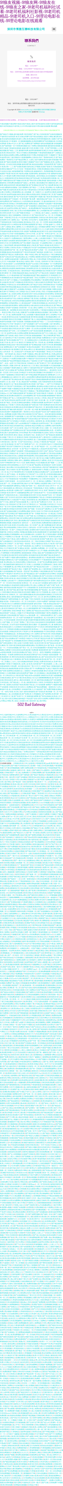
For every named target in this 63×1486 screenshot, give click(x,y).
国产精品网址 (36, 465)
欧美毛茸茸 (25, 1362)
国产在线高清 (40, 692)
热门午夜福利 (52, 798)
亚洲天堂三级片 (32, 400)
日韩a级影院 (26, 1210)
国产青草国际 (52, 148)
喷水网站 (47, 1418)
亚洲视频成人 (6, 953)
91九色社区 (15, 1362)
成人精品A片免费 (20, 354)
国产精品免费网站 (29, 386)
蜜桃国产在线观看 (45, 204)
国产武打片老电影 (41, 655)
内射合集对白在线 (36, 305)
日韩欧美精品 (11, 1230)
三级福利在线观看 (23, 581)
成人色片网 (4, 1353)
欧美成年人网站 (21, 139)
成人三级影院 (25, 671)
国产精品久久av (22, 615)
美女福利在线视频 (8, 139)
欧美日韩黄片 (32, 384)
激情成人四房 (41, 467)
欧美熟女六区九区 (31, 678)
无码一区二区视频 (17, 1263)
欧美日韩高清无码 (8, 153)
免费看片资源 (24, 1027)
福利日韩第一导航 (40, 604)
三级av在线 (52, 1439)
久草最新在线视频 (36, 402)
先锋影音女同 (45, 675)
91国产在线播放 (21, 777)
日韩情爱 (22, 1189)
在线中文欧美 (40, 530)
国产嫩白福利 (12, 409)
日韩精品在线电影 (24, 842)
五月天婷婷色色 (23, 1360)
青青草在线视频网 (31, 1045)
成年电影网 (17, 1096)
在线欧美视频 (19, 851)
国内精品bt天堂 (29, 222)
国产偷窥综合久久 (16, 201)
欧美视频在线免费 (49, 1085)
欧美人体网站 (38, 1427)
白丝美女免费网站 (14, 1200)
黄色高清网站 (21, 562)
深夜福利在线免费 (14, 1152)
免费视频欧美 (24, 1323)
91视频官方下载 (54, 155)
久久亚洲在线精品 (18, 356)
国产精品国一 (52, 442)
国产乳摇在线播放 (54, 786)
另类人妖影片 (18, 643)
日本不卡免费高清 (37, 476)
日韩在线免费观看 (43, 879)
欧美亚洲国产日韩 (32, 1105)
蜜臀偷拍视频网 (25, 1332)
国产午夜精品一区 (25, 1459)
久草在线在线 (27, 488)
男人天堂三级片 (21, 1237)
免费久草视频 (42, 578)
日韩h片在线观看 (31, 229)
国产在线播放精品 (21, 560)
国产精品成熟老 (7, 516)
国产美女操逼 (54, 409)
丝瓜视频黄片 (13, 948)
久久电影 (3, 1251)
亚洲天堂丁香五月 (27, 796)
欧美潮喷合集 (17, 407)
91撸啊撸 (50, 1321)
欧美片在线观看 (17, 1399)
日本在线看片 (5, 428)
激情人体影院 (43, 1094)
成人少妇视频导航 (43, 210)
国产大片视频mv (13, 280)
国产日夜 (45, 1482)
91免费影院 (47, 1008)
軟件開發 (37, 110)
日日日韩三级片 (52, 1108)
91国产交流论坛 (36, 1027)
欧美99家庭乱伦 (56, 322)
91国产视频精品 (45, 162)
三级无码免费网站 (31, 1365)
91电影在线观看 (33, 1344)
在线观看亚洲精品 (11, 904)
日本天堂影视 (12, 507)
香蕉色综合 (56, 1265)
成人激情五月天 (15, 377)
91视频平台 (54, 1388)
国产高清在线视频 (40, 396)
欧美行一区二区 (21, 601)
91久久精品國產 (26, 897)
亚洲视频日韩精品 (40, 1196)
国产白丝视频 (29, 312)
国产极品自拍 (27, 250)
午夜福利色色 (32, 190)
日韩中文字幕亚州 (10, 391)
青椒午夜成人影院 (32, 1337)
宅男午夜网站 (38, 1418)
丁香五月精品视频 (6, 1001)
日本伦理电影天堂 (42, 923)
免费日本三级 (48, 867)
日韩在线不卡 (25, 1369)
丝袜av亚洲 (34, 1476)
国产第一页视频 (34, 513)
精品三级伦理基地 (28, 500)
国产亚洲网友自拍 (16, 430)
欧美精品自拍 (32, 937)
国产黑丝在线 (19, 1226)
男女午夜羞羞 (18, 516)
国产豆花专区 (10, 497)
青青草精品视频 (11, 287)
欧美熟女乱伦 (48, 305)
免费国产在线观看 (16, 451)
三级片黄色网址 (54, 324)
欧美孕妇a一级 (8, 1136)
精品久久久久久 (23, 1452)
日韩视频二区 (32, 911)
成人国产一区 (10, 955)
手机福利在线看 (5, 231)
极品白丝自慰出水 (23, 287)
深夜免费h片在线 (7, 1182)
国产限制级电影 (23, 1013)
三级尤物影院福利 (8, 564)
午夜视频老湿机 (18, 953)
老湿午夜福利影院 (21, 624)
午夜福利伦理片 (29, 974)
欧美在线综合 (57, 1018)
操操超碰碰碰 (37, 335)
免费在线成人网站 (20, 1036)
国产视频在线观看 (21, 513)
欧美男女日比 (18, 574)
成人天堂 (41, 1374)
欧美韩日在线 (11, 1073)
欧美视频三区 (53, 379)
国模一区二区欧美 (51, 428)
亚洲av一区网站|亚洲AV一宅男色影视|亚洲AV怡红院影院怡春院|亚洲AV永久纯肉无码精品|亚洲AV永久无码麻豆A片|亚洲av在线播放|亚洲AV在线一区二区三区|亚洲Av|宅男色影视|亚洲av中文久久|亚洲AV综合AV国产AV (31, 754)
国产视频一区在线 (34, 509)
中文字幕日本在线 (46, 511)
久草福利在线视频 (36, 671)
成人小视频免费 (20, 1082)
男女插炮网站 (36, 280)
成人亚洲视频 (48, 342)
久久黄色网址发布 (43, 340)
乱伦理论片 (51, 1025)
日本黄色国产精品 (39, 1166)
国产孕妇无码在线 (6, 957)
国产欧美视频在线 (48, 141)
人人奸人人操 (15, 661)
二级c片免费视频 (24, 1071)
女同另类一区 (16, 449)
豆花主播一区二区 (45, 400)
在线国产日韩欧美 (28, 1154)
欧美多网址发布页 (27, 1080)
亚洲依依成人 (17, 1478)
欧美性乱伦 (43, 1226)
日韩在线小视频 (13, 1316)
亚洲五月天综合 (47, 150)
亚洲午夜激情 (10, 481)
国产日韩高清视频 (28, 326)
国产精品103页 (26, 807)
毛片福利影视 (43, 268)
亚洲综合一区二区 (28, 583)
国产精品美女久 (44, 254)
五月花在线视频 (6, 1094)
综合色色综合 (43, 927)
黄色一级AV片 (17, 967)
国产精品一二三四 (35, 187)
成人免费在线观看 (14, 315)
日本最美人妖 (24, 421)
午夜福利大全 (31, 363)
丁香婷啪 (3, 1316)
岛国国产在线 (49, 1277)
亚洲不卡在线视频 (43, 974)
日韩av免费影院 (40, 1425)
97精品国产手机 (6, 1265)
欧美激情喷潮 (37, 518)
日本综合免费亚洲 (55, 1351)
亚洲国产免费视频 (46, 1365)
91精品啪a (59, 1230)
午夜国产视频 (46, 1048)
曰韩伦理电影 (35, 888)
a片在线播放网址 (45, 1205)
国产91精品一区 (12, 474)
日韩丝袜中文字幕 (14, 504)
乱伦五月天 (47, 1073)
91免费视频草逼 (31, 356)
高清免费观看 (50, 622)
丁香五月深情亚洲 (11, 1235)
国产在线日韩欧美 (40, 393)
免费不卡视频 (27, 359)
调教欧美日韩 (22, 507)
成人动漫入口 (53, 592)
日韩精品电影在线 (53, 439)
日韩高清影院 (41, 976)
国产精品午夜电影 (43, 245)
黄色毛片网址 (7, 312)
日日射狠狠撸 (40, 856)
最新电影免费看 (32, 696)
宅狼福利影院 (47, 382)
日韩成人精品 (46, 398)
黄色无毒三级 (54, 1094)
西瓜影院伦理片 (27, 294)
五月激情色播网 (27, 1096)
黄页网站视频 (56, 849)
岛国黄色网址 (33, 173)
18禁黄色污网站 (12, 460)
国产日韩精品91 (31, 550)
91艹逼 (19, 865)
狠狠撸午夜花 (29, 967)
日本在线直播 (22, 927)
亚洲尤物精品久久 (9, 925)
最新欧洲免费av (56, 620)
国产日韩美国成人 (16, 386)
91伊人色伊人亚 (23, 1073)
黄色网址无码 (25, 1293)
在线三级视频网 (5, 416)
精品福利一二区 (10, 1360)
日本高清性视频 (47, 766)
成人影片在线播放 (41, 583)
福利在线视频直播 (46, 143)
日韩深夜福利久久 (43, 890)
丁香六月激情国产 (55, 423)
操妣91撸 (23, 835)
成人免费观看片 (25, 772)
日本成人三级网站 (39, 1321)
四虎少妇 (11, 1214)
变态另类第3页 (47, 271)
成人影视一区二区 (43, 296)
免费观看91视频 (14, 1411)
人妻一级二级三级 (43, 1429)
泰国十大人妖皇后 (36, 1117)
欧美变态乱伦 (6, 1131)
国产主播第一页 (27, 328)
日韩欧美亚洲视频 (38, 303)
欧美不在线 (43, 1476)
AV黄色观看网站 (15, 553)
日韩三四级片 (16, 1427)
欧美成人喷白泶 (17, 784)
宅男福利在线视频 (19, 803)
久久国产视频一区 (6, 622)
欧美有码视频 (27, 407)
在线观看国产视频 (53, 356)
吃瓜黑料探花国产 (43, 1034)
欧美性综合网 (20, 650)
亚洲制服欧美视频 (51, 1304)
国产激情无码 (33, 895)
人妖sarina (4, 1041)
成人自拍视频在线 (14, 694)
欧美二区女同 (10, 624)
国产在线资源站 (26, 546)
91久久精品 (55, 1429)
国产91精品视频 (46, 361)
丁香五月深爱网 (39, 278)
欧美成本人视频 (26, 1006)
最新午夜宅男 (47, 1036)
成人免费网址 (47, 426)
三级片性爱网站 (26, 844)
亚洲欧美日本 (13, 881)
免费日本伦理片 (41, 900)
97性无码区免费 (50, 1457)
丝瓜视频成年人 (40, 1249)
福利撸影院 (18, 944)
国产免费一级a (46, 1237)
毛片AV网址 (20, 1242)
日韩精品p (7, 886)
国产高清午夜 (56, 678)
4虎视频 (34, 1179)
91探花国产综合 (14, 1390)
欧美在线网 (51, 1235)
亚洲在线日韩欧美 (16, 592)
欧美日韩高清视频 (14, 164)
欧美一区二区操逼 (13, 352)
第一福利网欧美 (12, 310)
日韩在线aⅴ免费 (34, 1288)
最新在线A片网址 (37, 1258)
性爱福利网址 (14, 1228)
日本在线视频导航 (50, 1186)
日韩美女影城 (8, 578)
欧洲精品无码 (8, 520)
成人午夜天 (25, 800)
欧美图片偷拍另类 (7, 994)
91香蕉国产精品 (52, 648)
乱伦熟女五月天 (43, 1272)
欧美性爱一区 (44, 930)
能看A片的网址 (55, 1480)
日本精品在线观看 (45, 1309)
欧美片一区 (48, 1459)
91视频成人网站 (32, 354)
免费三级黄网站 (57, 983)
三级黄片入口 (39, 192)
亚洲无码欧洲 (49, 1219)
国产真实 (11, 1237)
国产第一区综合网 (39, 1318)
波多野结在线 (44, 423)
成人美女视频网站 (17, 1193)
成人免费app (23, 830)
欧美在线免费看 (29, 1404)
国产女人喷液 (31, 467)
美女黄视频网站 (52, 1367)
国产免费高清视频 (35, 835)
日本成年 (33, 1314)
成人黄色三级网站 (36, 308)
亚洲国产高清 (5, 446)
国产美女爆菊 (27, 1274)
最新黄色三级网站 (16, 1297)
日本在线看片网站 (25, 1159)
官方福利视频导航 (52, 532)
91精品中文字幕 (31, 638)
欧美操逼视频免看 (9, 1129)
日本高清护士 (32, 601)
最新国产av (32, 779)
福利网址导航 (19, 1291)
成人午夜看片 (10, 405)
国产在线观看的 (31, 206)
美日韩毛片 (45, 1397)
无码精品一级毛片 (31, 289)
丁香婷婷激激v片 (38, 488)
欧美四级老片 (47, 465)
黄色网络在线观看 (35, 557)
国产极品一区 (21, 1351)
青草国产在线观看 (24, 1230)
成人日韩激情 (47, 497)
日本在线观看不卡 (48, 372)
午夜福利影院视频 (44, 153)
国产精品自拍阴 (48, 865)
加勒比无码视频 (36, 863)
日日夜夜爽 (7, 1346)
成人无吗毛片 (36, 1469)
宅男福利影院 (52, 259)
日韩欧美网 (40, 1415)
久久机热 (50, 1156)
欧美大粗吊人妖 (27, 1055)
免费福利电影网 (41, 377)
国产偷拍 (36, 770)
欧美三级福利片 (51, 273)
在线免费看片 (57, 1129)
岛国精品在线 (32, 340)
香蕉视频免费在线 (22, 1068)
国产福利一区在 (47, 1214)
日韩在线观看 (12, 615)
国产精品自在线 (52, 643)
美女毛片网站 (25, 1122)
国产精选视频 (25, 275)
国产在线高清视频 (53, 134)
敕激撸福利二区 (49, 331)
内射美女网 (24, 1445)
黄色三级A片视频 (56, 539)
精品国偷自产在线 (16, 981)
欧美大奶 (54, 1242)
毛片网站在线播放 (30, 812)
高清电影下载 (57, 361)
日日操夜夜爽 (13, 1314)
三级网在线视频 (10, 814)
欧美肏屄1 (43, 789)
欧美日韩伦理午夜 (41, 957)
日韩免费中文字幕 (45, 453)
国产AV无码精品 (13, 421)
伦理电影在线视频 (20, 1485)
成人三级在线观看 (31, 886)
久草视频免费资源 (55, 500)
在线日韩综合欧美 (6, 680)
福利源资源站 (8, 1045)
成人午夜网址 (49, 1207)
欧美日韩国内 (26, 1390)
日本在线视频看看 (39, 648)
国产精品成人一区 (16, 682)
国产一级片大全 (13, 856)
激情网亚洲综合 (5, 449)
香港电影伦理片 (42, 155)
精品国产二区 (28, 978)
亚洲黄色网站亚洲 (17, 1133)
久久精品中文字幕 (11, 1355)
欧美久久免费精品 (26, 687)
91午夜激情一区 (14, 141)
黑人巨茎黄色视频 (50, 474)
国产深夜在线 (33, 405)
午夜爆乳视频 (15, 368)
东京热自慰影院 (20, 467)
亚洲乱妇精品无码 (33, 1351)
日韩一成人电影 (32, 409)
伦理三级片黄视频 (44, 289)
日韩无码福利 (20, 1136)
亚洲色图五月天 (56, 275)
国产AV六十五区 (19, 463)
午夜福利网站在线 (33, 1112)
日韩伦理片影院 (6, 1328)
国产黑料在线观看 (46, 1263)
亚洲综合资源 (29, 1089)
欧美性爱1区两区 (21, 509)
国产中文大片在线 (16, 169)
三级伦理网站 (56, 1383)
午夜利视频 (21, 1066)
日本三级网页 (35, 634)
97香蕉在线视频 (31, 1177)
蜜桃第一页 (13, 1071)
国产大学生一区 (55, 1272)
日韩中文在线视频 (6, 1105)
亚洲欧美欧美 (21, 1358)
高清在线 (36, 1254)
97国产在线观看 (17, 322)
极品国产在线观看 (35, 1173)
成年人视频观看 (9, 872)
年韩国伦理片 (25, 1307)
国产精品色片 (13, 569)
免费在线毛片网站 (26, 259)
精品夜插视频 (51, 673)
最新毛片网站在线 (21, 1182)
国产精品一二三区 (43, 322)
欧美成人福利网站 (11, 1075)
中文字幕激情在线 (11, 479)
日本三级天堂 (37, 458)
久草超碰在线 (15, 796)
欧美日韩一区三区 (16, 786)
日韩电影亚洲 (40, 763)
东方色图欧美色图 (6, 439)
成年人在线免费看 (28, 377)
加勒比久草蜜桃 (55, 796)
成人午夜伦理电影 (40, 259)
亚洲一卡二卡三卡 (19, 999)
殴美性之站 (13, 1057)
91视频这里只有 (28, 247)
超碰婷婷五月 (45, 275)
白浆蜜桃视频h (32, 153)
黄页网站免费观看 (28, 224)
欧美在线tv (57, 1311)
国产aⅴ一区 (11, 816)
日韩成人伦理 (11, 828)
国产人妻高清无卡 (45, 437)
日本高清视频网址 (16, 1321)
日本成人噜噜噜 (34, 1270)
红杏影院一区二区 (33, 1066)
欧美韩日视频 (22, 162)
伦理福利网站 (13, 303)
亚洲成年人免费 (35, 960)
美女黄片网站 (55, 1323)
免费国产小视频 (51, 685)
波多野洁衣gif (25, 819)
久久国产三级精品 (49, 819)
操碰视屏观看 (13, 668)
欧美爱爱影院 (35, 287)
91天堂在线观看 (9, 620)
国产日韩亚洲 (35, 493)
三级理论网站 (27, 238)
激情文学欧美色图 (56, 229)
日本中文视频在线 (16, 1087)
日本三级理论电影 (46, 1045)
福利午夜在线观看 (28, 941)
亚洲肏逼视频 (19, 1045)
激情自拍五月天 (21, 564)
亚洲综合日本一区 (55, 1473)
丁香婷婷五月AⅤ (30, 1272)
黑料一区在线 (35, 261)
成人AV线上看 (35, 1413)
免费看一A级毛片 (41, 1378)
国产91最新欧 (32, 814)
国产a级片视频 (13, 1062)
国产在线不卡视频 (25, 1025)
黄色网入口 (4, 1142)
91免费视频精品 (22, 900)
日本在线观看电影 (12, 1302)
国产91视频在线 (33, 423)
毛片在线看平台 (19, 206)
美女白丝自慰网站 (49, 1027)
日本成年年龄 (11, 1168)
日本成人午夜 (33, 1485)
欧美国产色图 (44, 539)
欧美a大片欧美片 (50, 544)
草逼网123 (39, 1186)
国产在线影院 (55, 210)
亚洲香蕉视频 (40, 613)
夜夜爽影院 (48, 981)
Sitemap (42, 112)
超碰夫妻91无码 (27, 148)
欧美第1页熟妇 (24, 668)
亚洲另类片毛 (50, 858)
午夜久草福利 (58, 1170)
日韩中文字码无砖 (25, 335)
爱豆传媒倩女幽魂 (41, 837)
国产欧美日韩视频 (28, 659)
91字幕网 (53, 1136)
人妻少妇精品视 (30, 953)
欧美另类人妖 (36, 1038)
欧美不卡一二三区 (19, 969)
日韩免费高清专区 (12, 1369)
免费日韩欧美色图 (18, 176)
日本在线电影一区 (46, 881)
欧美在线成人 (5, 1418)
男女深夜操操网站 (10, 527)
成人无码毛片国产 (11, 1286)
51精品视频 (17, 1476)
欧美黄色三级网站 (6, 1385)
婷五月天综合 (22, 909)
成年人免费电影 (36, 1323)
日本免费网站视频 (23, 511)
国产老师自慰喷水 (6, 643)
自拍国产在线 (49, 1013)
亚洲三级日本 (41, 784)
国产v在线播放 (41, 574)
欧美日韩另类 (5, 426)
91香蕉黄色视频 (21, 146)
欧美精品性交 (11, 1038)
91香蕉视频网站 (19, 234)
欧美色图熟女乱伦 (9, 821)
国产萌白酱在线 (18, 907)
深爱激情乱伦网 (47, 1126)
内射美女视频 (23, 173)
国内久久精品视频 (23, 828)
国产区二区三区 (56, 234)
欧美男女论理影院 (33, 916)
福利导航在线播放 (43, 680)
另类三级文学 (39, 1096)
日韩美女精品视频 (21, 405)
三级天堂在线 (43, 1161)
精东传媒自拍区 (39, 844)
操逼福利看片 (15, 259)
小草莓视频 (52, 895)
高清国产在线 (6, 967)
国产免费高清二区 (55, 990)
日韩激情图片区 (32, 587)
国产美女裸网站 (33, 571)
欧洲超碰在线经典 (28, 1200)
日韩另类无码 (20, 620)
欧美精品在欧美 (13, 1175)
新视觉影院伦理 (11, 178)
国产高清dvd (47, 1170)
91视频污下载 (55, 814)
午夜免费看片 (23, 479)
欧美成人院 (42, 937)
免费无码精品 (21, 872)
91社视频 (4, 830)
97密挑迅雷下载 (48, 1122)
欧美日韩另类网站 (18, 1436)
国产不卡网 (10, 1117)
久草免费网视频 (26, 1316)
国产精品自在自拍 (38, 611)
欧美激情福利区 (37, 1332)
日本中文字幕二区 (31, 234)
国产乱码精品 (10, 513)
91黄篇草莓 (50, 872)
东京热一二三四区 (28, 1383)
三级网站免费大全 (22, 960)
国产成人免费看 (24, 143)
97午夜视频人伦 (54, 1226)
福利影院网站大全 (53, 416)
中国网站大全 (10, 537)
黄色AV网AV (36, 1399)
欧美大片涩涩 (38, 1355)
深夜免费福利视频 (52, 967)
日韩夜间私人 (43, 370)
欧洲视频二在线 (36, 382)
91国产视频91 (42, 1059)
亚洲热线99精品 (50, 1004)
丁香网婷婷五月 (54, 1378)
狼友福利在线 (35, 870)
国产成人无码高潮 (40, 134)
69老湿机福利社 (26, 1062)
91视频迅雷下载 (27, 319)
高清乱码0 (6, 1399)
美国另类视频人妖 (53, 328)
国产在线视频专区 (6, 541)
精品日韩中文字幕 (11, 1450)
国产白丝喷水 (44, 527)
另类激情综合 (42, 356)
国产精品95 (35, 800)
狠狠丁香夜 (40, 1291)
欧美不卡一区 (56, 1103)
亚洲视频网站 (15, 534)
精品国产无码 (29, 920)
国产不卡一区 (22, 340)
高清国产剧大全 (56, 1270)
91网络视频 (53, 1191)
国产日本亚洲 (13, 606)
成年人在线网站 (51, 315)
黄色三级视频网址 (14, 215)
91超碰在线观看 (34, 1339)
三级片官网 (56, 1205)
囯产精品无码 (37, 215)
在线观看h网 (40, 985)
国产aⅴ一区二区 (47, 215)
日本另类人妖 (22, 1402)
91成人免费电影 (23, 1397)
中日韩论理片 (56, 941)
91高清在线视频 (37, 1457)
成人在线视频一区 (27, 192)
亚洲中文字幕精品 (8, 291)
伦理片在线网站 (43, 698)
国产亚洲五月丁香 (43, 363)
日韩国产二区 (12, 544)
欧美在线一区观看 (27, 1031)
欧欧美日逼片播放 (28, 849)
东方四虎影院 (47, 546)
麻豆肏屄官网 (43, 354)
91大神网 (22, 1184)
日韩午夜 (12, 1013)
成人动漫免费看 (10, 909)
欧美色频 (53, 886)
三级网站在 (23, 1450)
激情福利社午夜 (44, 173)
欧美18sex (51, 1124)
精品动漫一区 (37, 243)
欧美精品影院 (46, 178)
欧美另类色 (50, 1230)
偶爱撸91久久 (13, 1219)
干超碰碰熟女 (10, 375)
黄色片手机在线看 (51, 611)
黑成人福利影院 (26, 426)
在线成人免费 (13, 1323)
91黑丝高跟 (52, 1251)
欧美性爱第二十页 (30, 1001)
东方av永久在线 (16, 978)
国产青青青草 (56, 1193)
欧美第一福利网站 (31, 548)
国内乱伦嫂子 (54, 217)
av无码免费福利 (34, 934)
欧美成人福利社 (24, 261)
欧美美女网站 (13, 1441)
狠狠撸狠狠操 (39, 631)
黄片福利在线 (33, 840)
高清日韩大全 (39, 978)
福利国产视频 (10, 1455)
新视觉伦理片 (15, 236)
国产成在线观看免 (50, 1427)
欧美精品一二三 (29, 213)
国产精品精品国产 (47, 1112)
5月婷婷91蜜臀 (32, 872)
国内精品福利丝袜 (35, 333)
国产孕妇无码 (31, 180)
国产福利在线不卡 (19, 1346)
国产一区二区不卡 (25, 606)
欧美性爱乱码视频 (27, 1434)
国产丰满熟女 (19, 548)
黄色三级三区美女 (16, 210)
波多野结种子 (48, 402)
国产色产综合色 (19, 197)
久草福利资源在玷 (25, 1311)
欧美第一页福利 (9, 601)
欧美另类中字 (12, 493)
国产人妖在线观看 (52, 472)
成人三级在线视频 (21, 495)
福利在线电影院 (29, 692)
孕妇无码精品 (40, 541)
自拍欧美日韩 (7, 282)
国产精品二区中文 (31, 652)
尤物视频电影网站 (23, 493)
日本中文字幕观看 (41, 592)
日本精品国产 (8, 858)
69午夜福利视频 (18, 1131)
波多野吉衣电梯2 (17, 932)
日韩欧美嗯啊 (36, 772)
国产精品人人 (13, 1223)
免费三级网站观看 (27, 768)
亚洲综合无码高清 (8, 550)
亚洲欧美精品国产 (49, 925)
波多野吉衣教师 (50, 192)
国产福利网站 (47, 694)
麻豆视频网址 (41, 1022)
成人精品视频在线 (41, 500)
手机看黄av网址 (21, 895)
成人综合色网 (49, 618)
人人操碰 (58, 1131)
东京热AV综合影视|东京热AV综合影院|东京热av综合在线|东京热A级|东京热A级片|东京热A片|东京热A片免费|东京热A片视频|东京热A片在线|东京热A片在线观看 (31, 724)
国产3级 (14, 766)
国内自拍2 (10, 1244)
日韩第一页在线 (56, 287)
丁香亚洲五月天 (42, 793)
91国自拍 (27, 1399)
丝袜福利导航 (27, 689)
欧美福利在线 (29, 786)
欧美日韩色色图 (7, 1485)
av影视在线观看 (5, 652)
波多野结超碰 (12, 194)
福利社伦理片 (23, 636)
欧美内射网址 (23, 555)
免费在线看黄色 (24, 305)
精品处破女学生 (25, 846)
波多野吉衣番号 (21, 400)
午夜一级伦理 (10, 777)
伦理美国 (54, 879)
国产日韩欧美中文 (16, 446)
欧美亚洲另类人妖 (24, 925)
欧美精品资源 (52, 604)
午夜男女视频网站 (51, 613)
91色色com (55, 1145)
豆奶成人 (15, 1413)
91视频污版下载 (43, 197)
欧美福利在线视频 (14, 1415)
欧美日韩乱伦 (29, 893)
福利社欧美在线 (41, 659)
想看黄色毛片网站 (41, 1191)
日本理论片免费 (32, 1346)
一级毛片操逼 (8, 692)
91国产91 (3, 1214)
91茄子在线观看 (50, 823)
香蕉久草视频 (11, 927)
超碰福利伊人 (39, 171)
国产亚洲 (24, 1381)
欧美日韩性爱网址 (56, 948)
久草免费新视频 (34, 1448)
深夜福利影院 (5, 666)
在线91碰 (33, 1011)
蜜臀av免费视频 (21, 155)
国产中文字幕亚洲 (37, 1256)
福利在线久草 (5, 1272)
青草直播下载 (27, 199)
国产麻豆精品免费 (55, 527)
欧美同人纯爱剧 (21, 951)
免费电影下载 (28, 298)
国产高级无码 (56, 999)
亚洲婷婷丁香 (57, 932)
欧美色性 (30, 1244)
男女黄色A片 (54, 904)
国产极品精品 (25, 597)
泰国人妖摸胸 (30, 530)
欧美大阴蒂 (17, 1198)
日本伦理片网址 (36, 914)
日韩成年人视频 (7, 365)
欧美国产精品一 (53, 449)
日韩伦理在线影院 (48, 479)
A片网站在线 (36, 1221)
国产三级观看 (25, 490)
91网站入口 (4, 1031)
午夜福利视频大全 (44, 932)
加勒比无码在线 (55, 169)
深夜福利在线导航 (14, 1210)
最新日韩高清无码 (14, 328)
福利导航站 (28, 1321)
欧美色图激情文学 (12, 888)
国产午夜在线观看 (45, 664)
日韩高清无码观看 (46, 1071)
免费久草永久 (40, 428)
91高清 (28, 1233)
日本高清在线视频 (46, 599)
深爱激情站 (24, 1175)
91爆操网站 (35, 964)
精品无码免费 (15, 426)
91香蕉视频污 (11, 867)
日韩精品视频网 (31, 1242)
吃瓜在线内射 (34, 539)
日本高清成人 (5, 682)
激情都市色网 (23, 150)
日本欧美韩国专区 (29, 1140)
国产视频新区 (5, 1274)
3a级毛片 (8, 1457)
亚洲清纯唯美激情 (27, 1378)
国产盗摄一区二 (32, 874)
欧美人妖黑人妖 (23, 664)
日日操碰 (37, 865)
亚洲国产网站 (38, 1459)
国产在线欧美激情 (20, 167)
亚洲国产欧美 (30, 923)
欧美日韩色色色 (40, 893)
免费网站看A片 (9, 347)
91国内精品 (9, 840)
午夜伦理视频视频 (12, 768)
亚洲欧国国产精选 (16, 1138)
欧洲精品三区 (50, 594)
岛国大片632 (54, 803)
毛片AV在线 (53, 793)
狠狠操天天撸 (27, 1427)
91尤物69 (21, 1233)
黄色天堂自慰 (48, 671)
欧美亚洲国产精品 (45, 555)
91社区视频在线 (41, 463)
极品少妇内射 (30, 273)
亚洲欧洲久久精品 (49, 1381)
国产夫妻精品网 (31, 197)
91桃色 (53, 974)
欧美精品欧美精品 (23, 634)
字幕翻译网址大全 (35, 479)
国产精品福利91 (57, 1223)
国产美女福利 (19, 1337)
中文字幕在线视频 (43, 941)
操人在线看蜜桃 (50, 902)
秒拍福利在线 (55, 520)
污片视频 (56, 800)
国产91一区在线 (46, 493)
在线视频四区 (5, 210)
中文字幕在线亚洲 (30, 1163)
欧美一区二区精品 (49, 1173)
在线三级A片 (39, 1436)
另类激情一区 (32, 858)
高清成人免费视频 (40, 298)
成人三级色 (25, 1008)
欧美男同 (45, 904)
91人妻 (30, 1217)
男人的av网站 (22, 779)
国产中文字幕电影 (53, 384)
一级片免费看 (40, 1108)
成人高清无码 (50, 303)
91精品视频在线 (45, 571)
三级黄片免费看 (44, 814)
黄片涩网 (17, 1482)
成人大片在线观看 (38, 685)
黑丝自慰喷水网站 (41, 456)
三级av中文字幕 (29, 428)
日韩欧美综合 (58, 444)
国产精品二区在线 (10, 402)
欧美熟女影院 (35, 194)
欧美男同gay (24, 1041)
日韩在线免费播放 (41, 326)
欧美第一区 (58, 939)
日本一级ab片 (38, 1198)
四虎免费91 (15, 1080)
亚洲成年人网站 (35, 1452)
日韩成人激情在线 (55, 1328)
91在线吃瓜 (21, 798)
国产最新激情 (51, 467)
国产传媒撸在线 (22, 1126)
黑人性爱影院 (26, 823)
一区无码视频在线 (43, 1383)
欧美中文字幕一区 (55, 957)
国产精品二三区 (12, 150)
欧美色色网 (48, 1117)
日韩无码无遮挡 (36, 1362)
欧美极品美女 (25, 361)
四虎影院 (36, 1101)
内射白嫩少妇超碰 (7, 1240)
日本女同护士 (33, 220)
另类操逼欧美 (58, 167)
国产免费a (11, 1126)
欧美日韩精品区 (9, 608)
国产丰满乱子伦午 (23, 1092)
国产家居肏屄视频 (18, 419)
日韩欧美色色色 (36, 1443)
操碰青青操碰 (20, 268)
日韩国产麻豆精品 (14, 877)
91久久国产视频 (17, 213)
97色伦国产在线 (31, 698)
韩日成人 (56, 763)
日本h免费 (19, 1191)
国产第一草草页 (44, 234)
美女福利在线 (12, 190)
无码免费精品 (55, 1286)
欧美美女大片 (30, 1300)
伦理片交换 (5, 1020)
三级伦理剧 (48, 1311)
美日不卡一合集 (26, 853)
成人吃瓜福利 (43, 1314)
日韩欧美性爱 (47, 1240)
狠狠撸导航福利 (53, 900)
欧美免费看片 (51, 846)
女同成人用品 (40, 291)
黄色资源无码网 (29, 655)
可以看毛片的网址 (27, 1110)
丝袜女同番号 (25, 136)
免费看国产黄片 (21, 971)
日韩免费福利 (44, 874)
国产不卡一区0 (45, 1105)
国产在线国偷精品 (40, 247)
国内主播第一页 (34, 624)
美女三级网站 (27, 611)
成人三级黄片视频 (52, 1247)
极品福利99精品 (25, 398)
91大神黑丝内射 (16, 224)
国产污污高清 (39, 627)
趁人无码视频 (40, 227)
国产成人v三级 (13, 398)
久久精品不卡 (7, 238)
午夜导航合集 (36, 925)
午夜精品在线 (30, 1022)
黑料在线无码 (42, 416)
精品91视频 (31, 999)
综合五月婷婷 (30, 291)
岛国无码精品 (30, 1325)
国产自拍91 (53, 1297)
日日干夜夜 (37, 1316)
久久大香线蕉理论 (28, 227)
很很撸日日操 (18, 349)
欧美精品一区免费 (6, 655)
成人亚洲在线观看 (50, 516)
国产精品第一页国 (20, 571)
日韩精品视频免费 (41, 379)
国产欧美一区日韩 (54, 645)
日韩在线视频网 (33, 994)
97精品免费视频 (36, 271)
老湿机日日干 (40, 435)
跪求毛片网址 (6, 1436)
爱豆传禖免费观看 (43, 1152)
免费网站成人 (37, 1062)
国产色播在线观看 (51, 1436)
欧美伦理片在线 (5, 525)
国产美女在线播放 (8, 638)
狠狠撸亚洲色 (32, 296)
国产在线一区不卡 (31, 1131)
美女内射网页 (28, 439)
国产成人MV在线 (46, 641)
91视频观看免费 (16, 412)
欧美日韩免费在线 (20, 840)
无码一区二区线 (56, 828)
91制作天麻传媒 (23, 821)
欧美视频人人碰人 (50, 1198)
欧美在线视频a (13, 648)
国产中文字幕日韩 (18, 678)
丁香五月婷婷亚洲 (55, 1078)
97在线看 (41, 1367)
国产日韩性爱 (58, 271)
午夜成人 (9, 1036)
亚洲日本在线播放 (55, 927)
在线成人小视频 (15, 613)
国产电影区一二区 (14, 879)
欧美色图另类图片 (6, 1052)
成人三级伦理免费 (6, 245)
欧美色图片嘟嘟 (29, 592)
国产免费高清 (42, 502)
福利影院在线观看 (25, 1395)
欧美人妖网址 (56, 162)
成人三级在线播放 (40, 439)
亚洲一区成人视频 (50, 476)
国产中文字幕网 (22, 444)
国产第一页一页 (52, 659)
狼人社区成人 (36, 398)
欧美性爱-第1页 (14, 136)
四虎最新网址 (10, 1358)
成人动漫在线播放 (30, 1367)
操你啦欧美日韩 (13, 1439)
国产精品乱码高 (39, 567)
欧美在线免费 (5, 298)
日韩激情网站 (16, 192)
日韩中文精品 (24, 1314)
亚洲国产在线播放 (36, 1466)
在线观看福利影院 (31, 657)
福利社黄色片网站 (23, 194)
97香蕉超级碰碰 (29, 451)
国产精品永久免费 (11, 254)
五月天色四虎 (52, 206)
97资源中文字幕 (27, 631)
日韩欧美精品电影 (52, 349)
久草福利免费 (30, 1291)
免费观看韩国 (47, 523)
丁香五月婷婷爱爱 (27, 1425)
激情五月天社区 (10, 1011)
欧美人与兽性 (38, 682)
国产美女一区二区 (25, 648)
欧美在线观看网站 (31, 217)
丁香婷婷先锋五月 (48, 157)
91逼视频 (28, 907)
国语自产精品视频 (49, 1371)
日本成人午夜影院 (40, 442)
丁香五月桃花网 (47, 335)
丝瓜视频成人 (41, 673)
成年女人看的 (18, 680)
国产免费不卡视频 (8, 557)
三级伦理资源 (25, 271)
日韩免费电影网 (34, 1237)
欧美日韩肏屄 (13, 636)
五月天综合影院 (20, 1052)
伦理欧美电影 (42, 180)
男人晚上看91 (13, 1279)
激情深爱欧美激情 (52, 407)
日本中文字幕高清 (28, 504)
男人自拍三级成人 (52, 1096)
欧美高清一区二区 (11, 618)
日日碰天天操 (23, 453)
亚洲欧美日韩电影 (8, 509)
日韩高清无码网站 (6, 851)
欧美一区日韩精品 (39, 1043)
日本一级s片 (53, 1011)
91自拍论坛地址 (6, 171)
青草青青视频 (42, 139)
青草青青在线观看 (53, 1404)
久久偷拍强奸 (57, 243)
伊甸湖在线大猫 (7, 349)
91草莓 (32, 1471)
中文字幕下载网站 (33, 483)
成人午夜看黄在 (15, 659)
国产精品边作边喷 (43, 638)
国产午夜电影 (43, 1087)
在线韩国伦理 (30, 1429)
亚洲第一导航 (36, 766)
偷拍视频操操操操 (45, 1203)
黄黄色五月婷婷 (22, 437)
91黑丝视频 (39, 1207)
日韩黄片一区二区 (13, 546)
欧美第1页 (13, 946)
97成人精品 (13, 1406)
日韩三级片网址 (6, 782)
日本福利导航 (25, 1085)
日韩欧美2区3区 (14, 687)
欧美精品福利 (7, 627)
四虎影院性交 (19, 1018)
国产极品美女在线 (25, 458)
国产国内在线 (43, 419)
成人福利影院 (28, 682)
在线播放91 (42, 909)
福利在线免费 (21, 673)
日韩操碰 (23, 983)
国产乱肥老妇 (19, 370)
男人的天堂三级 (54, 220)
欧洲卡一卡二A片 (46, 1341)
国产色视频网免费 (53, 257)
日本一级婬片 (52, 1166)
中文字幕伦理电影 (34, 944)
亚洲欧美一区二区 (14, 988)
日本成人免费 (10, 1022)
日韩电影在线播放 (13, 629)
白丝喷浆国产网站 (25, 576)
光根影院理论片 (9, 883)
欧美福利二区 (14, 1293)
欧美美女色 (45, 870)
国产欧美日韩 (45, 634)
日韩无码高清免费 (48, 1082)
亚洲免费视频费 (45, 971)
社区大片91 (9, 812)
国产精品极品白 (29, 574)
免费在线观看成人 (21, 557)
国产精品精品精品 (18, 257)
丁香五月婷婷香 (34, 599)
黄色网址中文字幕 (25, 474)
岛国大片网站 (48, 136)
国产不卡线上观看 (6, 502)
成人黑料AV (54, 1455)
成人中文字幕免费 (13, 472)
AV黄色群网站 (29, 1186)
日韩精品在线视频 (33, 641)
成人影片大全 (13, 342)
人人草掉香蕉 (33, 537)
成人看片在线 (7, 698)
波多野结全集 (12, 333)
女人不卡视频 (42, 550)
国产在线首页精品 (31, 419)
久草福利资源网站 (7, 1004)
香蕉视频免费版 (32, 590)
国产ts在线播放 (19, 289)
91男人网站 (39, 877)
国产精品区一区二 (43, 446)
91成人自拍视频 (27, 315)
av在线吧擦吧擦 (19, 264)
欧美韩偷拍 (20, 923)
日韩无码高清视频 (52, 1075)
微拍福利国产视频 (17, 890)
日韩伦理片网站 (13, 1189)
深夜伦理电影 (37, 338)
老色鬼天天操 (47, 863)
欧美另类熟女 (10, 204)
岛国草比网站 (5, 770)
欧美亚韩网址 (49, 294)
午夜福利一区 (52, 393)
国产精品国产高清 (28, 379)
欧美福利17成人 (29, 435)
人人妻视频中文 (42, 1325)
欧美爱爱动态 (55, 1057)
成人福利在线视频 (30, 1087)
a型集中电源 (13, 830)
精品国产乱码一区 (48, 495)
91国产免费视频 (12, 846)
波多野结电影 (19, 962)
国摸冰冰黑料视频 (6, 1482)
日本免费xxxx (36, 1371)
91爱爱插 (42, 872)
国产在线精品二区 (11, 1332)
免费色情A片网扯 (24, 1318)
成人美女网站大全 (49, 187)
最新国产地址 (44, 918)
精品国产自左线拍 (32, 264)
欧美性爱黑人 (35, 310)
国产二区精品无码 (18, 530)
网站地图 (54, 126)
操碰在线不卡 (43, 537)
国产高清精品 (28, 393)
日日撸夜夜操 (13, 1124)
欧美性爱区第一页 (38, 846)
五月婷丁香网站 (19, 622)
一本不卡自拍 (45, 1145)
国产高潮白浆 (27, 694)
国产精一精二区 (15, 250)
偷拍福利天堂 (49, 1274)
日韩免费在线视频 (13, 183)
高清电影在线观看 (55, 1029)
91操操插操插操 (51, 1119)
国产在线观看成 (26, 1247)
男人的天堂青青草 (6, 789)
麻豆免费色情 (10, 1068)
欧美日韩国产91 (45, 1441)
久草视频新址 (37, 694)
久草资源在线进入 (19, 1348)
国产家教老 (46, 1015)
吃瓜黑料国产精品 (50, 282)
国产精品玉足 (43, 990)
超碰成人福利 (16, 770)
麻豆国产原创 (28, 865)
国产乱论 (58, 1249)
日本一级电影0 (51, 897)
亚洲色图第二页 (17, 1473)
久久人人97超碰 (20, 937)
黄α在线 (23, 1103)
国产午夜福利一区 (14, 199)
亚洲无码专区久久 (11, 476)
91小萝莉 (33, 821)
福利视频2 (47, 1406)
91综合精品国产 (56, 296)
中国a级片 (3, 1443)
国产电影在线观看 (10, 162)
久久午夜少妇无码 (50, 308)
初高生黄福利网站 (48, 1399)
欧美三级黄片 (27, 1198)
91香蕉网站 (57, 1415)
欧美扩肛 (22, 1223)
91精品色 (39, 1004)
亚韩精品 (16, 1457)
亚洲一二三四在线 (51, 567)
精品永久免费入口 (27, 1228)
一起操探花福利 (13, 805)
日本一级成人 (27, 770)
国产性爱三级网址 (44, 779)
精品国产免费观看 (39, 1302)
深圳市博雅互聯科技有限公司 (26, 29)
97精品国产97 (44, 1344)
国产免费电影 (35, 143)
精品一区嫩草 (23, 569)
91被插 (51, 1131)
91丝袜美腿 (18, 1385)
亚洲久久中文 (27, 826)
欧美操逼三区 (12, 444)
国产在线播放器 (42, 1212)
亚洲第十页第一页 (40, 148)
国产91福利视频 (17, 416)
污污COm (38, 805)
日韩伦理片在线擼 (24, 1371)
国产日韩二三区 (14, 331)
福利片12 (9, 939)
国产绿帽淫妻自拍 (6, 180)
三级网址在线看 (18, 1147)
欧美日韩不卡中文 (36, 490)
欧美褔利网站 (24, 1286)
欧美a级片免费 (37, 1406)
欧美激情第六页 (5, 657)
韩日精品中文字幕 (6, 324)
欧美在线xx (17, 1078)
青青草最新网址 (29, 456)
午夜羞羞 (27, 1469)
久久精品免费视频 (40, 319)
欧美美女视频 (24, 1471)
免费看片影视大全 (55, 698)
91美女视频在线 (15, 1142)
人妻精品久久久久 (53, 298)
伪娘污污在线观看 (17, 1429)
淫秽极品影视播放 (26, 532)
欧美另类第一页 (42, 1471)
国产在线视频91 (29, 324)
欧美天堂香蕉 (53, 1031)
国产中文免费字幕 (55, 650)
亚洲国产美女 (50, 541)
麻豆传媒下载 (22, 590)
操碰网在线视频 (45, 809)
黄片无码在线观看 (6, 1082)
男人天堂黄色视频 (49, 534)
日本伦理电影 (23, 433)
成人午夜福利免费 (48, 557)
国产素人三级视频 (30, 1265)
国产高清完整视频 (6, 920)
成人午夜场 (32, 909)
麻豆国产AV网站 (28, 877)
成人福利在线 (5, 934)
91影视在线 (40, 1020)
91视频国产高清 (33, 162)
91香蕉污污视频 (11, 664)
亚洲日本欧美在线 (32, 1145)
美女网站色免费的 (19, 1212)
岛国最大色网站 (26, 1166)
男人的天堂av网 (41, 1360)
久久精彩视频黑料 (31, 608)
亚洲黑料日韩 (43, 1177)
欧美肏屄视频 (47, 992)
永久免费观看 (15, 604)
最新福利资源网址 (11, 305)
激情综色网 (21, 911)
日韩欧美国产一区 (11, 772)
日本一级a (35, 881)
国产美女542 (16, 1418)
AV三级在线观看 (6, 488)
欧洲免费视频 (34, 208)
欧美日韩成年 (21, 874)
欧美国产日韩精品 (25, 1043)
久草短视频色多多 (54, 1425)
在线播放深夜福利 (26, 661)
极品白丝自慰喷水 (50, 629)
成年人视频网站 (24, 460)
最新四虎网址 (8, 833)
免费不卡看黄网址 (12, 1221)
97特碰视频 (42, 821)
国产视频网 (32, 1251)
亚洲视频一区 (54, 1059)
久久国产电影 (29, 516)
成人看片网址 (42, 701)
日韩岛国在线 (33, 437)
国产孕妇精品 (32, 798)
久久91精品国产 (38, 689)
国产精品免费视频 (40, 687)
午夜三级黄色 (7, 685)
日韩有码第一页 (21, 1214)
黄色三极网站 (16, 227)
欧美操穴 (31, 951)
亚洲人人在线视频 (33, 564)
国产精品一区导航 (41, 224)
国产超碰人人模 (26, 183)
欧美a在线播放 (39, 294)
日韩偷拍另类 (46, 1288)
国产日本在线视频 (41, 324)
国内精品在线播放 (53, 319)
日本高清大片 (52, 504)
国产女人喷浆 (49, 1062)
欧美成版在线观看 (12, 964)
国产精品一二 (42, 384)
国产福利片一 (24, 208)
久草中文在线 (13, 372)
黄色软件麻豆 (20, 375)
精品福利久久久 (54, 326)
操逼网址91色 (50, 791)
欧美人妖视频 (8, 937)
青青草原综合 (29, 282)
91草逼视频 (7, 1348)
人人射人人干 (53, 1244)
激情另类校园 (53, 1360)
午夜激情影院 (47, 560)
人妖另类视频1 (25, 1309)
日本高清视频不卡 (35, 560)
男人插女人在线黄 (18, 701)
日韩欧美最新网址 (14, 849)
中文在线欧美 (50, 877)
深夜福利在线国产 (20, 1270)
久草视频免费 (52, 909)
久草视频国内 (13, 1041)
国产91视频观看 (56, 208)
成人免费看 (46, 828)
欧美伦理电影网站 (54, 247)
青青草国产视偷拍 (31, 370)
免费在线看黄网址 (44, 1168)
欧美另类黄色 (37, 523)
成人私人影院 (32, 1029)
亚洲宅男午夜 (29, 981)
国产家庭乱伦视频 (32, 1260)
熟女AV (13, 798)
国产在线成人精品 (11, 335)
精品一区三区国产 (31, 525)
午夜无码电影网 (56, 1334)
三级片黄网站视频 (25, 594)
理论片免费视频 (17, 974)
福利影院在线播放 (25, 1355)
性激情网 (50, 853)
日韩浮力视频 (24, 1376)
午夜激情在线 (13, 1376)
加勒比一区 (13, 1025)
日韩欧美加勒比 (5, 678)
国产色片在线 (27, 988)
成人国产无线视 (54, 590)
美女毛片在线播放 (30, 1267)
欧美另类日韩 (25, 236)
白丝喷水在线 (52, 821)
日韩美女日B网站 (13, 532)
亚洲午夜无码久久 (12, 1006)
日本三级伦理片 (30, 701)
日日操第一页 (24, 1219)
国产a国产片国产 (50, 585)
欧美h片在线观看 (26, 472)
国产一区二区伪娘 (10, 483)
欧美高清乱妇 (18, 439)
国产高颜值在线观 (53, 412)
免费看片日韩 (10, 650)
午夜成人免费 (55, 944)
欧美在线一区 (27, 1418)
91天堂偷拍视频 (54, 365)
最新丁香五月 (24, 1279)
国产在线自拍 (7, 257)
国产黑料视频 (57, 1441)
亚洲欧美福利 (53, 456)
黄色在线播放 (57, 453)
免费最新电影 (22, 1448)
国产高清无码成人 (26, 442)
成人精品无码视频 (20, 578)
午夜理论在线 (8, 1464)
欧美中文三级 (8, 696)
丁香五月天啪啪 (21, 153)
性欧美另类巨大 (9, 1365)
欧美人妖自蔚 (55, 608)
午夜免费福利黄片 (14, 997)
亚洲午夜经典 (48, 914)
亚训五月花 (37, 1395)
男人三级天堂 (31, 502)
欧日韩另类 (13, 1341)
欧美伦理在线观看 (38, 594)
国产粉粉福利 (43, 1029)
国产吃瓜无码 (43, 1297)
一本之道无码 (20, 481)
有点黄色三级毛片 (48, 433)
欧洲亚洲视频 (57, 1163)
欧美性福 (50, 1043)
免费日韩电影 (51, 1228)
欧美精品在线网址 (8, 155)
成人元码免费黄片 (14, 689)
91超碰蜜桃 (9, 976)
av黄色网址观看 (53, 550)
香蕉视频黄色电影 (35, 1036)
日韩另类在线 (18, 541)
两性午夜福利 (41, 1154)
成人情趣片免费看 (48, 458)
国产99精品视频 (44, 608)
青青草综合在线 (12, 317)
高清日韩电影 (45, 520)
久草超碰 (50, 937)
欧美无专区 (15, 1055)
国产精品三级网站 (39, 807)
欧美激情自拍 (57, 1168)
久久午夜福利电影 (13, 275)
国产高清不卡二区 (20, 696)
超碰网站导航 (47, 243)
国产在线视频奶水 (44, 911)
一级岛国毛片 (53, 370)
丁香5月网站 (57, 955)
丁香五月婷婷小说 (11, 470)
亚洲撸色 (48, 1307)
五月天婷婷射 (34, 1445)
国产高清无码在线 (38, 359)
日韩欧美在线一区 (32, 562)
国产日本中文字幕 (33, 1422)
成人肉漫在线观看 (32, 1263)
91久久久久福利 (44, 229)
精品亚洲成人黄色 (42, 951)
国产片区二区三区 (36, 597)
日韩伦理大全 (10, 675)
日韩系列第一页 (24, 308)
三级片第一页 (15, 442)
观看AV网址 (18, 812)
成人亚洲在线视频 (49, 421)
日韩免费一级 (15, 666)
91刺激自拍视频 (41, 1330)
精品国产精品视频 (47, 1450)
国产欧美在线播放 (10, 340)
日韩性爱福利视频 (50, 627)
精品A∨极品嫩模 (47, 777)
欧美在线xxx (32, 927)
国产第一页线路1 (36, 1068)
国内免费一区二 (34, 615)
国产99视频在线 (18, 282)
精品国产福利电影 (36, 252)
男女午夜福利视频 (35, 433)
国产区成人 (43, 1131)
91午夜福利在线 (41, 768)
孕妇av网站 (22, 904)
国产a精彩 (30, 1436)
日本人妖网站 (32, 241)
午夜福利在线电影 (14, 148)
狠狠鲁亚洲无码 (41, 257)
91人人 (57, 1450)
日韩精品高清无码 (14, 631)
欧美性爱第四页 (41, 301)
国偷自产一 (45, 1480)
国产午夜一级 (34, 1041)
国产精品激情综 (34, 636)
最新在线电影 (8, 197)
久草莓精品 (15, 1432)
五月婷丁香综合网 (12, 1466)
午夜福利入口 (20, 916)
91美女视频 (46, 960)
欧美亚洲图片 (10, 423)
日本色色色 (34, 809)
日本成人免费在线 (35, 1408)
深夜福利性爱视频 (19, 245)
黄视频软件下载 (13, 1122)
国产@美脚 (30, 1108)
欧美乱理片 (56, 971)
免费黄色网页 (14, 775)
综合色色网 (24, 888)
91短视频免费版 (14, 823)
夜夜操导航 (37, 907)
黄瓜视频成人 (28, 1196)
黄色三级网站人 (50, 488)
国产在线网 (34, 1279)
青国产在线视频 (46, 916)
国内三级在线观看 (16, 1284)
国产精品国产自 (7, 641)
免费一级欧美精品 (38, 199)
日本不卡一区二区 (55, 486)
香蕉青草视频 (22, 867)
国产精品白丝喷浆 (7, 992)
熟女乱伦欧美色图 (11, 1395)
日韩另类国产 (28, 134)
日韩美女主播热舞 (55, 1267)
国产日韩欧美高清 (8, 495)
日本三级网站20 (31, 990)
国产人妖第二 (57, 1038)
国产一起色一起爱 (6, 363)
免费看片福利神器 (35, 867)
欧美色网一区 (19, 1177)
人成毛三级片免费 (35, 160)
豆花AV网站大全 (45, 1018)
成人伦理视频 (39, 516)
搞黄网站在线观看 (13, 671)
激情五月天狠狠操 (25, 342)
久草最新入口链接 (48, 470)
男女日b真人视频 (18, 312)
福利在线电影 (52, 180)
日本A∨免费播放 (10, 1149)
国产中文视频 (38, 1281)
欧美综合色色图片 (12, 1115)
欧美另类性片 (55, 245)
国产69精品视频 (31, 375)
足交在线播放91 (51, 176)
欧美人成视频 (18, 456)
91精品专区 (31, 1052)
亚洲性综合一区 (5, 530)
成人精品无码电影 (22, 1117)
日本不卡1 (24, 1388)
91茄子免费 (33, 1175)
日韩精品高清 (18, 763)
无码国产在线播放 (11, 308)
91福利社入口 (32, 1203)
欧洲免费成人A (15, 465)
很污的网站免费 (26, 518)
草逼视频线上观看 (40, 1244)
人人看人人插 (57, 664)
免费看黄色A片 (47, 338)
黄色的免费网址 (55, 1476)
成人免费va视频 (36, 1376)
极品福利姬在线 (49, 201)
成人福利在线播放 (20, 918)
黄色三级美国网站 (11, 914)
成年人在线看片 (36, 534)
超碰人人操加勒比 (51, 213)
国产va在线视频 (21, 423)
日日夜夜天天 (53, 419)
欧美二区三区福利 (43, 507)
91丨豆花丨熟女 (7, 930)
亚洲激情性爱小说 (22, 870)
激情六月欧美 (31, 245)
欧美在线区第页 (12, 555)
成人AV (20, 1129)
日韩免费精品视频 (54, 988)
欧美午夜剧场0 (32, 1223)
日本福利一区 (52, 816)
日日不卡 (22, 1029)
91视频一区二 (22, 1420)
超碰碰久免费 (57, 1001)
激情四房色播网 (21, 241)
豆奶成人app (25, 1457)
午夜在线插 (37, 1353)
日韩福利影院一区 (24, 1038)
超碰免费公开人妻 (46, 624)
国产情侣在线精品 (36, 136)
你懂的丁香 (30, 1004)
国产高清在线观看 (36, 331)
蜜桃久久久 (43, 895)
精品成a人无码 (25, 1302)
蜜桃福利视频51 (45, 391)
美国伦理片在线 (43, 486)
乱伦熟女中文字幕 (6, 234)
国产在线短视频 (32, 266)
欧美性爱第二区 (7, 1226)
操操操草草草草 (7, 296)
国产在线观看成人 (37, 618)
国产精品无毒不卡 (32, 851)
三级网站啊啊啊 (13, 897)
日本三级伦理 (40, 1228)
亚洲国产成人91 (17, 1089)
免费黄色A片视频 (55, 1080)
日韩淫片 (43, 994)
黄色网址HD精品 (43, 386)
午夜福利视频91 (34, 1450)
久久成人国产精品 (30, 416)
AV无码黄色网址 (25, 476)
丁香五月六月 (12, 437)
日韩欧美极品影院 (18, 273)
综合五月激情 (51, 1233)
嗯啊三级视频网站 (53, 1022)
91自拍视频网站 (25, 280)
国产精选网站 (33, 569)
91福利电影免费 (17, 1267)
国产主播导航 (5, 236)
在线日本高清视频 (12, 1309)
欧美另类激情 (15, 278)
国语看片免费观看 (31, 650)
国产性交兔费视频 (46, 562)
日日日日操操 (29, 1191)
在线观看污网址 (46, 483)
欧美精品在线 (10, 345)
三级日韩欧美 (15, 157)
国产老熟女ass (13, 1307)
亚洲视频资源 (21, 1217)
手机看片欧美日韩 (11, 173)
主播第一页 (10, 895)
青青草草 (25, 1015)
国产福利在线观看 (44, 1284)
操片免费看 (52, 969)
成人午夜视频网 (5, 567)
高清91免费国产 (43, 601)
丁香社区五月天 (51, 978)
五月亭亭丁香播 (21, 266)
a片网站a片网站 (5, 701)
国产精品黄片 (42, 241)
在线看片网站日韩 (18, 414)
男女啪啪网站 (45, 1193)
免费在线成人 (33, 204)
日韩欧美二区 (13, 594)
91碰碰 (13, 934)
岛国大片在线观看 (46, 1346)
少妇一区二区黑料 (41, 222)
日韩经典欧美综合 (48, 284)
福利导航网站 (57, 426)
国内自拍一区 (34, 527)
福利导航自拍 (25, 964)
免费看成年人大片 (53, 375)
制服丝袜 (54, 890)
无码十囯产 (32, 1420)
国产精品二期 (44, 1455)
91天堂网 (49, 1110)
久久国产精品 (46, 964)
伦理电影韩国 (52, 1318)
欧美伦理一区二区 (47, 1149)
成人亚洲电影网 (15, 1254)
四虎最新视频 (49, 171)
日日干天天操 (26, 465)
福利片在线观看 (34, 1402)
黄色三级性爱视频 (13, 597)
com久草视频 (44, 803)
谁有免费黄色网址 (23, 284)
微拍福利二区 (38, 201)
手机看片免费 (15, 1031)
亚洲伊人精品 (55, 581)
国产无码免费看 (55, 680)
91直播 (13, 1452)
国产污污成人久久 (52, 1374)
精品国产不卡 (22, 587)
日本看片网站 (8, 1291)
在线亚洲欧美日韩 (41, 1080)
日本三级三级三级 (11, 1043)
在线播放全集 (37, 576)
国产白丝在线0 (47, 576)
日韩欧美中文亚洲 (54, 976)
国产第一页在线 (37, 342)
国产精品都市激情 (26, 278)
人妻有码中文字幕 (47, 261)
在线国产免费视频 (29, 231)
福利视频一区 (5, 1166)
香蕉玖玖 (49, 1415)
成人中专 (16, 1425)
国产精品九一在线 (41, 414)
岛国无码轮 (53, 782)
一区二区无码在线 (42, 1184)
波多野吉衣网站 (12, 208)
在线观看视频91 (49, 1006)
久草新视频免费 (17, 1163)
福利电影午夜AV (55, 601)
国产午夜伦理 (25, 252)
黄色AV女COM (10, 1217)
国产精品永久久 (20, 833)
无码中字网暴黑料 (6, 463)
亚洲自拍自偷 (47, 1390)
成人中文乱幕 (20, 217)
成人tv (51, 962)
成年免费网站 (34, 1182)
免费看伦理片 (18, 1094)
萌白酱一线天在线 (21, 537)
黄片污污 (20, 1168)
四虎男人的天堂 (46, 833)
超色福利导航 (13, 433)
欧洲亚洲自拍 (52, 377)
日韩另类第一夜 (53, 994)
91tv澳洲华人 (46, 770)
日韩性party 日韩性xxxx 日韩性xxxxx (33, 1439)
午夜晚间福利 (55, 666)
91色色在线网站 (15, 1140)
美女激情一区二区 (29, 446)
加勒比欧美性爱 (9, 185)
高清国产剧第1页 (46, 167)
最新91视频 (4, 1196)
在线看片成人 (48, 252)
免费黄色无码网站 (26, 1099)
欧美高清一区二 (29, 541)
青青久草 (38, 920)
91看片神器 (18, 1161)
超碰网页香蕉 (30, 301)
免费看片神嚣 (50, 227)
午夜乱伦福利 (39, 282)
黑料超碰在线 (42, 375)
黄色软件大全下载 (10, 384)
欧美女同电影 (8, 1112)
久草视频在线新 (36, 1015)
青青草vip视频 (46, 955)
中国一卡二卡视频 (9, 1420)
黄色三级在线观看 (42, 365)
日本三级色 (32, 816)
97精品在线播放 (54, 1196)
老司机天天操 (37, 606)
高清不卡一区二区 (31, 481)
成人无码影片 (11, 779)
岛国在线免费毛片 (46, 615)
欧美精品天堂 (20, 550)
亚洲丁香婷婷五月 (50, 490)
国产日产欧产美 (51, 844)
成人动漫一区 (13, 382)
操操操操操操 (26, 553)
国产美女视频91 (26, 243)
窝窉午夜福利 (49, 389)
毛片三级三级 (56, 391)
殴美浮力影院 (43, 1179)
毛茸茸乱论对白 (6, 990)
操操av (32, 1360)
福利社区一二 (27, 523)
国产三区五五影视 (16, 428)
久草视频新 (27, 1353)
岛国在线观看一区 (54, 655)
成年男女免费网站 (50, 597)
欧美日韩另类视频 (35, 372)
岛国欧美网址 (43, 220)
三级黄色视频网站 (32, 1341)
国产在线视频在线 (48, 553)
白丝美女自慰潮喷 (40, 328)
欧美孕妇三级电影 (25, 338)
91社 (25, 944)
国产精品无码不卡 (24, 1392)
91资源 (37, 1480)
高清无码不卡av (36, 1073)
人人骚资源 (10, 971)
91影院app (31, 1184)
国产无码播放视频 (39, 1210)
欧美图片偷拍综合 (28, 1142)
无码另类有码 (8, 435)
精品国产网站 (35, 275)
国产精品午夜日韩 (32, 1193)
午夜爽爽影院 (5, 278)
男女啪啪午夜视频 (11, 1311)
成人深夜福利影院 (35, 1170)
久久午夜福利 (7, 176)
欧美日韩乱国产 (27, 567)
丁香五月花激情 (10, 842)
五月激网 (25, 1476)
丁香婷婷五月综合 (28, 412)
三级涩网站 (45, 1270)
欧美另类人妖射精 (54, 1159)
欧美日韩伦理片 (24, 310)
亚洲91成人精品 (55, 386)
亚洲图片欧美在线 (7, 1173)
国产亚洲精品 (46, 888)
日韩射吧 (56, 1117)
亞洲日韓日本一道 (33, 1358)
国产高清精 (51, 1050)
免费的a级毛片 (36, 460)
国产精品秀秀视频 (13, 361)
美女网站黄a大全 (10, 562)
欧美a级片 (54, 1034)
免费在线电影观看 (47, 1254)
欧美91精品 (45, 1402)
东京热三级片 (18, 692)
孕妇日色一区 (45, 513)
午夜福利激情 (18, 1265)
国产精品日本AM (55, 1325)
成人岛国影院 (37, 1411)
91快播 (48, 856)
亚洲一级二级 (5, 1267)
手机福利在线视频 (17, 1145)
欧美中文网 (54, 930)
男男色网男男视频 (33, 1082)
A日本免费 (15, 1166)
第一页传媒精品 (56, 1152)
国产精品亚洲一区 (30, 1374)
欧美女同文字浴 (54, 657)
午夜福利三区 (18, 1330)
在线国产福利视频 (54, 893)
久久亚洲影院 (17, 627)
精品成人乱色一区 (17, 1260)
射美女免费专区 (33, 803)
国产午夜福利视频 (38, 352)
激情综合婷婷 (37, 470)
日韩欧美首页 (42, 1011)
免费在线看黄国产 (20, 1339)
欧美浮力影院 (22, 1462)
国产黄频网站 (52, 807)
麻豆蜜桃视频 (43, 409)
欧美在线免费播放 (43, 849)
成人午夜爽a (4, 978)
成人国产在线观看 (46, 939)
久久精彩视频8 (10, 673)
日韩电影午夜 (5, 1080)
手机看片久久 (27, 1277)
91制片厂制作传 (12, 1027)
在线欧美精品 (42, 206)
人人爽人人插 (37, 238)
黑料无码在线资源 (18, 657)
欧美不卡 (57, 1263)
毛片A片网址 (36, 1390)
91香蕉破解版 (46, 1448)
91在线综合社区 (24, 766)
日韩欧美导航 (8, 1295)
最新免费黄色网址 (28, 645)
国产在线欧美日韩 (33, 520)
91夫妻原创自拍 (44, 266)
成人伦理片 (53, 1087)
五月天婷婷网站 (53, 241)
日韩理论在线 (36, 1432)
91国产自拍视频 (24, 618)
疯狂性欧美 (23, 1057)
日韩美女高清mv (16, 247)
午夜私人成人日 (19, 1205)
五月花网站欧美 (46, 564)
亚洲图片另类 (35, 1397)
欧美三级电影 (40, 1138)
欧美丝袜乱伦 (48, 661)
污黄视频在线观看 (30, 322)
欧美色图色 (9, 962)
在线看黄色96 (22, 1149)
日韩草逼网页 (16, 1274)
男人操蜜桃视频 (53, 1200)
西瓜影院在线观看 (25, 1124)
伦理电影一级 (58, 641)
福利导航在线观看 (10, 587)
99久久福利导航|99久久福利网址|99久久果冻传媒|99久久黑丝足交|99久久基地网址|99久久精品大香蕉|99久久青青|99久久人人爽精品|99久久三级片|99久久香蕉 (31, 758)
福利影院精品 (57, 497)
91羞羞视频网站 (26, 157)
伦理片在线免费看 (12, 1103)
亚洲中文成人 (10, 874)
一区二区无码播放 (53, 1210)
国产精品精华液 (44, 208)
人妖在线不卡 (12, 581)
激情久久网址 (55, 340)
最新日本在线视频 (39, 1124)
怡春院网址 (34, 1455)
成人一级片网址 (22, 220)
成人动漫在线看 (54, 268)
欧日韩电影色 (7, 407)
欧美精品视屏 (22, 384)
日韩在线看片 (57, 1203)
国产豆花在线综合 (49, 1316)
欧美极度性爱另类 (36, 1013)
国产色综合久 (47, 1395)
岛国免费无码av (51, 1020)
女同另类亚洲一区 (43, 1140)
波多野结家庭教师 (35, 150)
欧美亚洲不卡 (25, 1179)
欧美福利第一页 (29, 985)
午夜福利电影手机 (54, 768)
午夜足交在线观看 (51, 1332)
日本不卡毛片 (57, 483)
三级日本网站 (53, 312)
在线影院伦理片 (36, 1008)
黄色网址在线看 (44, 620)
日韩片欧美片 (37, 819)
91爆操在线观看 (39, 315)
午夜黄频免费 (19, 976)
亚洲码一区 (55, 1422)
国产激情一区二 (31, 486)
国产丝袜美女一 (15, 1277)
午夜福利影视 (36, 946)
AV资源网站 (27, 1478)
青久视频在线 (50, 183)
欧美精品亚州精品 (23, 178)
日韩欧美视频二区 (49, 1295)
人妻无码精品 (40, 176)
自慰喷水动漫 (57, 437)
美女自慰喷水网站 (33, 1189)
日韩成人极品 (36, 553)
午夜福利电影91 (23, 809)
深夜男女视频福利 (28, 1152)
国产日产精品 (40, 273)
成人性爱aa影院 (54, 354)
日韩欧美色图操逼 (43, 169)
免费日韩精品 (30, 463)
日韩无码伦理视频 (18, 301)
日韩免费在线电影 (21, 204)
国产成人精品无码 (9, 1066)
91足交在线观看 (39, 1478)
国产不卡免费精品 (55, 1434)
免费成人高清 (46, 460)
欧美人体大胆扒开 (21, 1288)
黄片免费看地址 (39, 1247)
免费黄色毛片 (10, 560)
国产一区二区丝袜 (20, 296)
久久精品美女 (54, 1385)
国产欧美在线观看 (19, 502)
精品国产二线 (22, 409)
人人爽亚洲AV (24, 914)
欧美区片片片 (30, 1034)
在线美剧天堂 (30, 414)
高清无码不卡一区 (34, 1103)
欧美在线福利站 (47, 1101)
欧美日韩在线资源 (14, 583)
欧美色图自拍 (32, 139)
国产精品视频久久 (25, 470)
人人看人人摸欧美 (25, 1050)
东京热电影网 (47, 606)
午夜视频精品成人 (10, 634)
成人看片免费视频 (44, 525)
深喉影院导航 (5, 500)
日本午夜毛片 (25, 1119)
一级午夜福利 (8, 354)
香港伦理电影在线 (55, 1314)
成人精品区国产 (24, 382)
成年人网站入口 (17, 1272)
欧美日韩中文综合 (35, 495)
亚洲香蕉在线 (18, 655)
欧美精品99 (42, 798)
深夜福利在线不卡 (48, 518)
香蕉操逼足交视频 (56, 951)
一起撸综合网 (24, 948)
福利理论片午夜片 (11, 338)
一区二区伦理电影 (55, 1471)
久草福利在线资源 (47, 1358)
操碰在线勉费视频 (55, 222)
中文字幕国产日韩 (41, 1434)
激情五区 (35, 1071)
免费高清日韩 (18, 1367)
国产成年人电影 (52, 301)
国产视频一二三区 (54, 463)
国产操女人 (46, 1103)
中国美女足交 (12, 284)
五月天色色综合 (51, 278)
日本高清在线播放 (18, 652)
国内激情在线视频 (54, 414)
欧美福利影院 (11, 1064)
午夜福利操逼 (36, 1085)
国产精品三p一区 (55, 1161)
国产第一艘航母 (42, 1052)
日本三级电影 (20, 291)
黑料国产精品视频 (28, 1415)
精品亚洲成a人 (30, 1059)
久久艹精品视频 (41, 504)
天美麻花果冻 (50, 775)
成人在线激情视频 (47, 1348)
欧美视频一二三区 (32, 789)
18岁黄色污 (51, 784)
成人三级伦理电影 (43, 1300)
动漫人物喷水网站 (36, 830)
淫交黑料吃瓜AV (41, 645)
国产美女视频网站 (38, 842)
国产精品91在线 (36, 284)
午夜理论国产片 (56, 1092)
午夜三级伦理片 (7, 1205)
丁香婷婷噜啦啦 (25, 881)
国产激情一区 (57, 779)
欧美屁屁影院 (33, 453)
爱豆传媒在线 (26, 791)
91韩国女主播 (51, 1138)
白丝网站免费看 (22, 333)
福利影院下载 (32, 782)
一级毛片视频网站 (44, 652)
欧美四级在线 (28, 201)
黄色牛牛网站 (32, 155)
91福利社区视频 (56, 918)
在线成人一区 (14, 1249)
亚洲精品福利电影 (18, 698)
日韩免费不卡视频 (56, 1482)
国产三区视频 (44, 1286)
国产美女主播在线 (16, 298)
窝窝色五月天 (42, 1251)
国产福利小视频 (31, 1147)
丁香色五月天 (50, 352)
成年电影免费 (18, 134)
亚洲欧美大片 (37, 1392)
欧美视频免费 (24, 1413)
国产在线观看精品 (20, 1295)
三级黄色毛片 (19, 837)
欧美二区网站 (30, 976)
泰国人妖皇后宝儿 (11, 1318)
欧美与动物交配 (34, 1149)
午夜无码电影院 (48, 805)
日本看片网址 (58, 992)
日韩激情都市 (58, 916)
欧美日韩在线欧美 (6, 456)
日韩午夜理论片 (31, 1168)
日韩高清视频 (55, 634)
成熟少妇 (55, 888)
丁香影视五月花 (9, 217)
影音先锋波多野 (40, 1156)
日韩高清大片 (27, 215)
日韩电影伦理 (5, 224)
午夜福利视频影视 (55, 1179)
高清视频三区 (26, 1411)
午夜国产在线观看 (19, 1207)
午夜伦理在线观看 (21, 345)
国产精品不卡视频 (6, 134)
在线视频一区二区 (22, 863)
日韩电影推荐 (38, 826)
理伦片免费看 (20, 1004)
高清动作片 (13, 1029)
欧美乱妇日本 (45, 581)
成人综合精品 (45, 636)
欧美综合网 (41, 816)
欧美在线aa (16, 1008)
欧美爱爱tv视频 (6, 1207)
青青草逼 (48, 953)
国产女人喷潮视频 (14, 1154)
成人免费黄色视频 (30, 1284)
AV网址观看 (47, 1362)
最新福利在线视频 (53, 146)
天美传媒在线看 (18, 990)
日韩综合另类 (43, 217)
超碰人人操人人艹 (38, 1233)
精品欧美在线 (15, 271)
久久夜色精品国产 (25, 303)
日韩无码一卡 (38, 1274)
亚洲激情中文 (25, 331)
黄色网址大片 (6, 1008)
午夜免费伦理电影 (47, 280)
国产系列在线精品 (45, 696)
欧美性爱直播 (46, 1066)
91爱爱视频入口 (26, 1101)
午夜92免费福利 (44, 405)
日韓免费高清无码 (31, 268)
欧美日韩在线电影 (43, 999)
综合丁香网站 (32, 146)
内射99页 (9, 1256)
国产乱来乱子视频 (49, 668)
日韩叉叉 (44, 1351)
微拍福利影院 (40, 349)
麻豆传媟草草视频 (32, 620)
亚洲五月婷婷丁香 (12, 853)
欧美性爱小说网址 (13, 490)
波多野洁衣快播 (6, 1330)
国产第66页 (29, 837)
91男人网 (45, 1323)
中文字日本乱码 (24, 946)
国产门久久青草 (38, 474)
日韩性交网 (46, 1452)
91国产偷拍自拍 (21, 1240)
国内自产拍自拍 (54, 451)
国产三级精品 (13, 1443)
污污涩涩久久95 (44, 1223)
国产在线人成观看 (41, 962)
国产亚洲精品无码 (35, 185)
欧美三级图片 (52, 139)
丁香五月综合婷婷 (12, 1048)
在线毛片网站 (13, 1159)
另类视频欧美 (8, 1018)
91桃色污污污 (14, 1378)
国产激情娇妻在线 (12, 1085)
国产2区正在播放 (8, 370)
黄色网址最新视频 (22, 1455)
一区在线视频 (6, 985)
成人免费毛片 (37, 546)
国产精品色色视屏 (49, 1376)
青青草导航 (15, 1388)
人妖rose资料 (36, 1092)
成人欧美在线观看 (39, 1025)
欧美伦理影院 (54, 197)
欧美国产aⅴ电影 (37, 250)
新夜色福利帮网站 (55, 1212)
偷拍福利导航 (35, 368)
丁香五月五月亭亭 (35, 1295)
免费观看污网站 (50, 1055)
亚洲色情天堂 (45, 287)
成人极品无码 (46, 860)
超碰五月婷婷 (33, 930)
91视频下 (3, 1314)
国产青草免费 (35, 581)
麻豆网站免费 (28, 389)
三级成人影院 (57, 564)
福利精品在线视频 (41, 312)
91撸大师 (34, 1293)
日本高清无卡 (33, 971)
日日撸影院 (44, 1136)
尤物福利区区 (16, 523)
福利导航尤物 (22, 483)
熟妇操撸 (59, 1006)
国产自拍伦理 (38, 1277)
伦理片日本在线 (47, 345)
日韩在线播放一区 (45, 264)
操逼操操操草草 (26, 629)
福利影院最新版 (21, 1408)
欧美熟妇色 (47, 1411)
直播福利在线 (57, 523)
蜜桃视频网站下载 (35, 497)
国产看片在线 (51, 1089)
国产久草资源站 (26, 352)
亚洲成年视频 (29, 1138)
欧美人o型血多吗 (41, 449)
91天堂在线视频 (33, 1441)
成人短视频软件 (12, 576)
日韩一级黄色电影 (28, 879)
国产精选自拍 (51, 435)
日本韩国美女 (48, 682)
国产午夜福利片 (7, 574)
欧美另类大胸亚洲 (22, 497)
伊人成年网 (5, 1392)
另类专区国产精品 (21, 675)
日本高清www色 (21, 1173)
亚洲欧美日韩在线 (41, 1328)
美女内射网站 (47, 1353)
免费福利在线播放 (10, 187)
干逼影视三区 (35, 361)
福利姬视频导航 (17, 171)
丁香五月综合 (30, 622)
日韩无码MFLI (57, 964)
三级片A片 (46, 1092)
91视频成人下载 (33, 391)
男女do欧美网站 (41, 786)
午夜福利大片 (18, 324)
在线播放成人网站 (33, 860)
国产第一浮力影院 (33, 833)
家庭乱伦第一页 (45, 1337)
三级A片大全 (50, 1256)
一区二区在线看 (49, 250)
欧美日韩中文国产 (41, 451)
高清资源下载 (17, 685)
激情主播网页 (40, 1089)
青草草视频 (20, 1365)
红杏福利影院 (15, 585)
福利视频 (22, 1441)
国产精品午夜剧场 (37, 775)
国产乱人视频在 (13, 1119)
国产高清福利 (8, 837)
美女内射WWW (48, 835)
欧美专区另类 (33, 1464)
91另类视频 (18, 957)
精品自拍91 (18, 1001)
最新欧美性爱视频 (20, 1464)
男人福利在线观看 (27, 1249)
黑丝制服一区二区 (52, 692)
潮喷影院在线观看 (8, 268)
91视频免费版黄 (41, 1031)
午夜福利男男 (48, 164)
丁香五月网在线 (46, 347)
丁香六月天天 (35, 666)
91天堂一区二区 (52, 502)
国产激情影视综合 (7, 960)
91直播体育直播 (24, 317)
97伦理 (27, 1256)
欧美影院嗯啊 (37, 141)
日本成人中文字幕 (12, 819)
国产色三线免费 (47, 185)
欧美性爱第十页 (5, 273)
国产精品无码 (22, 391)
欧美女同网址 (51, 574)
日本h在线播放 (41, 1473)
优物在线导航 (27, 1254)
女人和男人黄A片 (56, 446)
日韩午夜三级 (18, 365)
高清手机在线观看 (16, 893)
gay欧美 (49, 763)
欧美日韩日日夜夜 (15, 1353)
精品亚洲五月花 (42, 231)
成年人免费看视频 (7, 1191)
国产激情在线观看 (6, 1337)
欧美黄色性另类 (17, 231)
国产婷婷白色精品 (46, 1182)
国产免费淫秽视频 (11, 599)
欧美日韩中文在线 (27, 1480)
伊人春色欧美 (53, 1217)
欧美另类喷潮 (5, 798)
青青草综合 (31, 1212)
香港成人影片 (40, 213)
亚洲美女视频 (5, 169)
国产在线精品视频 (10, 511)
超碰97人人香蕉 (54, 224)
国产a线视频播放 (56, 675)
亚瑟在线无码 (25, 666)
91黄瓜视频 (38, 1099)
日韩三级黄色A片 (41, 1078)
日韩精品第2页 (52, 578)
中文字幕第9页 (9, 548)
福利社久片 (18, 1404)
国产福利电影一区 (8, 146)
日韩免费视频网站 (50, 1068)
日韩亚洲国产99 (38, 791)
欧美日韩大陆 (22, 190)
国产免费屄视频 (49, 689)
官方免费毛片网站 (17, 1059)
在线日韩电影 (16, 611)
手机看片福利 (14, 844)
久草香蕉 (3, 1154)
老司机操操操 (30, 176)
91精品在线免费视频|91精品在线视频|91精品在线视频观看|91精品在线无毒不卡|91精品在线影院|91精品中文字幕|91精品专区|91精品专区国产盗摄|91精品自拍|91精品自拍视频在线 (31, 749)
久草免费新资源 (8, 206)
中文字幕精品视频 (12, 1281)
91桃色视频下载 (12, 261)
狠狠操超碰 (54, 874)
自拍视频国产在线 (27, 856)
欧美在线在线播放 (9, 1258)
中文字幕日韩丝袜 (19, 363)
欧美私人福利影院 (35, 421)
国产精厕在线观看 (16, 393)
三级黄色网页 (29, 957)
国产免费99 (30, 992)
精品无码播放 (37, 426)
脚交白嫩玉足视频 (6, 289)
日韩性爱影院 (49, 1099)
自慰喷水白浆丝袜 (40, 1217)
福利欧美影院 (32, 507)
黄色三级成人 (18, 435)
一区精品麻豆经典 (14, 1015)
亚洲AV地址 (58, 914)
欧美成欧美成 (33, 555)
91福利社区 (26, 1482)
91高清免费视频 (7, 1270)
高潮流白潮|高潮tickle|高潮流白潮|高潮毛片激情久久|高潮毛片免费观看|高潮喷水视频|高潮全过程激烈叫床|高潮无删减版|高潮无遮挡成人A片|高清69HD (31, 719)
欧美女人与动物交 (39, 1050)
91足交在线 (12, 1233)
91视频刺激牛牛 (16, 1020)
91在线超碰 (48, 1466)
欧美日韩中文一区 (36, 1219)
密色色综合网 (43, 1267)
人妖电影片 (45, 948)
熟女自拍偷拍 (24, 1443)
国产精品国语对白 (37, 1307)
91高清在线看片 (8, 264)
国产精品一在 (20, 608)
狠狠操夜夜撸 (42, 146)
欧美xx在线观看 (34, 675)
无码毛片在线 (35, 511)
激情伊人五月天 (36, 236)
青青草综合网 (54, 537)
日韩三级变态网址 (9, 1344)
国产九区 (40, 953)
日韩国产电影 (57, 1411)
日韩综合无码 (37, 157)
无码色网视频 (16, 941)
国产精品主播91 (39, 1075)
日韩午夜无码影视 (15, 645)
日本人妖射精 (29, 763)
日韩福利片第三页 (46, 194)
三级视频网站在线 (27, 805)
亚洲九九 (13, 1392)
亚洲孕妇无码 (55, 190)
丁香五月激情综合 (36, 544)
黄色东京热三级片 (6, 944)
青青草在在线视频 (11, 1050)
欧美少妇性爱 (34, 664)
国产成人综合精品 (39, 1235)
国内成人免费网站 (45, 481)
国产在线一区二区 (51, 199)
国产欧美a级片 (35, 178)
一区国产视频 (35, 948)
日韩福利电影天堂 (31, 1018)
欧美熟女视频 (10, 863)
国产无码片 (57, 1365)
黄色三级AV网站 (8, 467)
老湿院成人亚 (39, 389)
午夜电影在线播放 (46, 310)
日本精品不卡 (23, 372)
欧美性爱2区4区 (53, 997)
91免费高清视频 (16, 359)
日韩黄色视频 (20, 992)
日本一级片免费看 (34, 1381)
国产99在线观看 (14, 807)
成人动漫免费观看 (39, 997)
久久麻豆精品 (38, 1311)
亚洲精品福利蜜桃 (23, 402)
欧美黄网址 (58, 1189)
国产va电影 (20, 1022)
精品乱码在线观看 (13, 252)
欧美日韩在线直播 (31, 1226)
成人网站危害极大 (45, 1279)
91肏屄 (59, 1050)
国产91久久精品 (48, 333)
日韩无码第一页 (26, 1048)
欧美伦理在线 (19, 789)
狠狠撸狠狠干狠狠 (53, 396)
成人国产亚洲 (30, 890)
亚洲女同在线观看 (33, 347)
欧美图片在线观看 (8, 241)
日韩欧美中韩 (18, 1328)
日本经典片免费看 (43, 190)
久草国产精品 (45, 666)
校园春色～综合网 (7, 951)
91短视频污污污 (7, 918)
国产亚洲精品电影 (35, 345)
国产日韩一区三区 (45, 1265)
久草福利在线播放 (52, 1258)
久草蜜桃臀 (12, 911)
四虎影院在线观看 (45, 812)
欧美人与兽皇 (5, 1163)
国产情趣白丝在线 (19, 180)
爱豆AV (56, 1466)
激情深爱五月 (41, 1142)
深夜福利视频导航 (21, 185)
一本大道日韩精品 (49, 1443)
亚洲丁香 (41, 858)
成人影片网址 (16, 567)
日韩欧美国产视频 (28, 793)
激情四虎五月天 (17, 886)
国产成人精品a (8, 1108)
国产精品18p (6, 1055)
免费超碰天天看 (47, 883)
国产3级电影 (25, 775)
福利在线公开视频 (33, 167)
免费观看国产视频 (9, 1371)
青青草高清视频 (28, 1078)
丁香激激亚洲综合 (29, 169)
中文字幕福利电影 (28, 613)
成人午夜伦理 (11, 1397)
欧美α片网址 (19, 1256)
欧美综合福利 (47, 160)
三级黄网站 (45, 1057)
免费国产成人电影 (12, 983)
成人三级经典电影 (45, 569)
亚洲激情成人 (39, 1055)
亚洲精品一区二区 (46, 851)
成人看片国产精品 (10, 590)
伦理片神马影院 (23, 1011)
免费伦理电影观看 (33, 883)
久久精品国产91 (16, 500)
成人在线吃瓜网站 (14, 294)
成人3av (12, 900)
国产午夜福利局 (51, 1291)
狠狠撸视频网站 (26, 141)
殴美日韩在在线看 (12, 1480)
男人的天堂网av (29, 1020)
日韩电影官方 (5, 1133)
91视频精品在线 (17, 389)
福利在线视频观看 (6, 1288)
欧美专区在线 (20, 229)
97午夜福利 (46, 1038)
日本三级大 (23, 1251)
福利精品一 (21, 814)
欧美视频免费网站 (29, 210)
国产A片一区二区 (35, 444)
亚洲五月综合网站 (18, 525)
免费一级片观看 (30, 932)
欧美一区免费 (55, 430)
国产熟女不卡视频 (28, 449)
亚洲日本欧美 (54, 1339)
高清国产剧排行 (37, 1304)
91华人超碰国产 (50, 1281)
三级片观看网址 (23, 187)
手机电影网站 (26, 1304)
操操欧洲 (4, 1233)
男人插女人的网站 (36, 585)
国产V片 (35, 1309)
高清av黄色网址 (51, 530)
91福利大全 (24, 1466)
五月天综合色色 (57, 460)
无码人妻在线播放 (20, 520)
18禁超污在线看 (12, 1184)
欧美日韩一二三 (7, 167)
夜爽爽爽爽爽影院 (44, 678)
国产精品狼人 (43, 590)
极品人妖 (45, 944)
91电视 (50, 1330)
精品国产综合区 (41, 412)
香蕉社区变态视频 (14, 319)
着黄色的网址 (25, 585)
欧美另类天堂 (42, 643)
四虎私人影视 (58, 1390)
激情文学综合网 (39, 897)
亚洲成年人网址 (15, 1383)
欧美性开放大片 (47, 444)
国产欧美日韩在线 (8, 400)
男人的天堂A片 (5, 1478)
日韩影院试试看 (20, 939)
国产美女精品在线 (14, 379)
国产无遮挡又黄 (32, 1205)
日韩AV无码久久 (23, 527)
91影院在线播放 (17, 222)
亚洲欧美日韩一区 (14, 326)
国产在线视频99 (20, 347)
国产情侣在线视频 (29, 430)
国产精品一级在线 (23, 544)
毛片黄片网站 (32, 578)
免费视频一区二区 (44, 548)
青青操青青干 (53, 789)
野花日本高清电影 (43, 1334)
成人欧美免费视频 (14, 1334)
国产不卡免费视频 (36, 668)
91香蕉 (2, 895)
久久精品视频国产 (44, 1163)
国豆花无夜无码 (44, 1147)
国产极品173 (36, 828)
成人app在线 (37, 1006)
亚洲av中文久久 (12, 143)
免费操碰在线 (17, 238)
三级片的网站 (14, 1179)
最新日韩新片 (47, 238)
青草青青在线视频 (37, 317)
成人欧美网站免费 (48, 1221)
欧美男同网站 (52, 1302)
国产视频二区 (31, 673)
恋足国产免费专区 (44, 1420)
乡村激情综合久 (33, 939)
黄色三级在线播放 (38, 183)
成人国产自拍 (43, 657)
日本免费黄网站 (14, 243)
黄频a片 (21, 1341)
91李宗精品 (10, 870)
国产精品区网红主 (21, 160)
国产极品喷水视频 (51, 359)
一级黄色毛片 (52, 687)
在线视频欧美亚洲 (20, 641)
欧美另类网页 (27, 997)
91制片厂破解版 (34, 1057)
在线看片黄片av (46, 934)
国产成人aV (45, 1422)
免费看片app (31, 969)
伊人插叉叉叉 (22, 816)
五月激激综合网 (20, 858)
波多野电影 (29, 962)
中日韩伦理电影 (49, 631)
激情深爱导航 (27, 164)
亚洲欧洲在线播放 (9, 1092)
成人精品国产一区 (46, 840)
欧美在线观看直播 (39, 532)
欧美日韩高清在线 (8, 266)
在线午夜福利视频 (54, 231)
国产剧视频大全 (28, 1156)
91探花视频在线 (28, 627)
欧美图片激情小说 (29, 643)
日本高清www (5, 1413)
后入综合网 (48, 826)
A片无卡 (51, 837)
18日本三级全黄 (20, 1112)
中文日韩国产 (11, 1402)
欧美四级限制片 (45, 983)
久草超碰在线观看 (52, 291)
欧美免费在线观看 (13, 396)
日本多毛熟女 (44, 1462)
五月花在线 (18, 920)
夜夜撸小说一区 (57, 178)
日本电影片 (9, 1177)
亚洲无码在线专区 (45, 587)
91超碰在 (6, 1263)
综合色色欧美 (40, 622)
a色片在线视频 (25, 534)
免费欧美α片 (24, 539)
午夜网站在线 (28, 171)
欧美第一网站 (23, 254)
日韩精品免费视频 (17, 1034)
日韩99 (38, 992)
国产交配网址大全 (47, 509)
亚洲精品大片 (36, 1122)
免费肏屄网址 (10, 229)
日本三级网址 (12, 220)
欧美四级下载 (27, 685)
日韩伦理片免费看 (12, 1099)
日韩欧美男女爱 (9, 923)
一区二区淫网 (42, 969)
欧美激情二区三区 (29, 680)
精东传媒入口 (54, 1177)
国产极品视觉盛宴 (9, 1462)
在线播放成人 (56, 652)
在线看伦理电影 (9, 1422)
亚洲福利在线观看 (26, 604)
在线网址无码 (44, 1388)
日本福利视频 (21, 883)
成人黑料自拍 (17, 488)
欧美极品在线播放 (39, 472)
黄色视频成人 (57, 1237)
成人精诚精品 (5, 941)
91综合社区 (34, 1286)
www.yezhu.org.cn (27, 110)
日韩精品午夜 (13, 453)
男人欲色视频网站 (26, 396)
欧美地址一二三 (37, 629)
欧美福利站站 (13, 458)
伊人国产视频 (23, 599)
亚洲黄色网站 (51, 985)
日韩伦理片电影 (14, 518)
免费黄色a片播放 (19, 486)
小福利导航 (10, 1242)
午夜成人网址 (33, 254)
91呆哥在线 (4, 1381)
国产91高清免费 (25, 1406)
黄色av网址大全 (29, 349)
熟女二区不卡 (45, 1064)
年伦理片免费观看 (48, 1413)
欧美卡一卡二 (43, 782)
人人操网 (36, 1048)
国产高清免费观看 (49, 772)
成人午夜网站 (30, 257)
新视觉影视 (21, 1344)
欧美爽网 (49, 1369)
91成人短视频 (29, 1385)
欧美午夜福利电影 (39, 1159)
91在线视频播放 (8, 571)
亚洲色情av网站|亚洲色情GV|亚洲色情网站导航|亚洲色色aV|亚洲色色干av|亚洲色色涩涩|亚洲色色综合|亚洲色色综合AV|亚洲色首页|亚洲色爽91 (31, 728)
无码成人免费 (38, 661)
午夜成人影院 (15, 539)
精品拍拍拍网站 (37, 164)
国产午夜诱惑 (20, 638)
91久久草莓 (33, 1388)
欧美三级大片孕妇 (19, 1203)
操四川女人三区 (29, 365)
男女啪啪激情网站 (43, 430)
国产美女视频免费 (6, 486)
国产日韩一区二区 (55, 1052)
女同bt (31, 900)
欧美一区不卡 (21, 955)
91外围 (57, 1274)
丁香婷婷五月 (10, 160)
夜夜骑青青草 (43, 650)
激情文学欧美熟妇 (41, 1385)
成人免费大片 (25, 368)
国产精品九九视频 (32, 1136)
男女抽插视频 (44, 1293)
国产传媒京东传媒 (48, 946)
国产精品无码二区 (38, 407)
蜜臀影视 (45, 920)
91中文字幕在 (19, 1105)
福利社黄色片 (53, 583)
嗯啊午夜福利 (47, 236)
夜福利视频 (39, 981)
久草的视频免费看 (50, 317)
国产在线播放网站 (46, 368)
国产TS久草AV (20, 1244)
